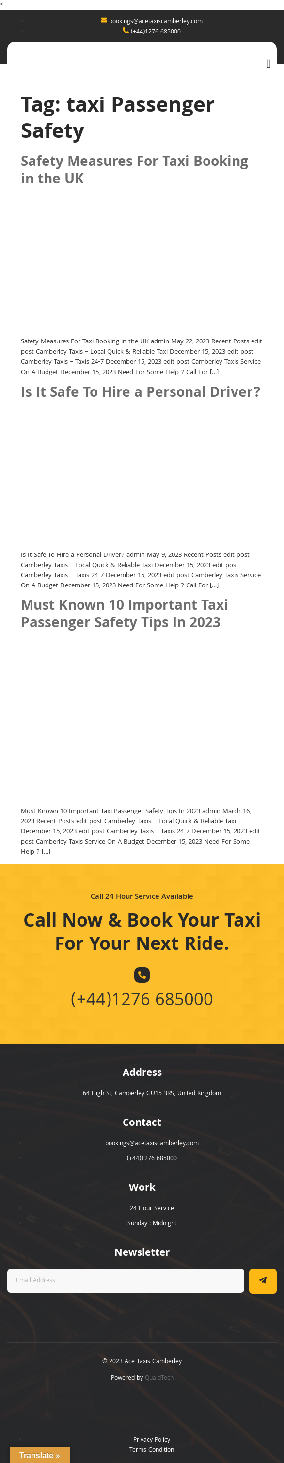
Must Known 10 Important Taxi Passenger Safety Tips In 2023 (124, 615)
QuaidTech (159, 1378)
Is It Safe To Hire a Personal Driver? (141, 394)
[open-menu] (266, 63)
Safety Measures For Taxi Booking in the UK (134, 171)
